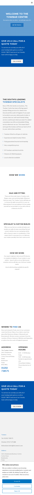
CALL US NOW (17, 61)
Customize (17, 486)
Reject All (17, 491)
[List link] (17, 438)
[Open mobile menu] (32, 3)
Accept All (17, 481)
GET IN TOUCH (17, 25)
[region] (17, 478)
